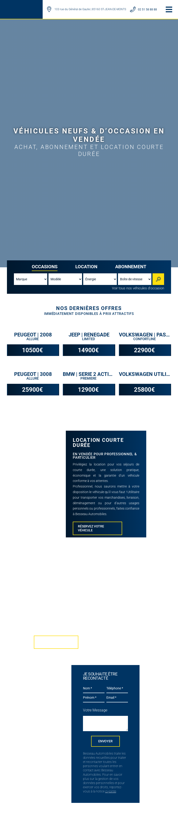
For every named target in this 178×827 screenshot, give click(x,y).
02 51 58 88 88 (147, 9)
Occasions (44, 266)
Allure (33, 339)
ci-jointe (110, 791)
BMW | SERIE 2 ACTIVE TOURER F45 (89, 374)
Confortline (145, 339)
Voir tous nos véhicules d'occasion (138, 288)
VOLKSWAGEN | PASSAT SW (145, 334)
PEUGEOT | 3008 (33, 374)
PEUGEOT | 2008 (33, 334)
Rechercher (159, 279)
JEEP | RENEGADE (89, 334)
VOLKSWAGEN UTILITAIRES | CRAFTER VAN (145, 374)
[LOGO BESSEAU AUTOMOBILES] (20, 6)
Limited (89, 339)
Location (86, 266)
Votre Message (95, 710)
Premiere (88, 378)
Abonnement (130, 266)
